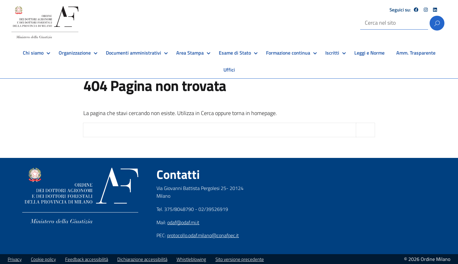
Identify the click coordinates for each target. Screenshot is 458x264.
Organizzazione (75, 52)
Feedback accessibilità (86, 259)
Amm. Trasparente (415, 52)
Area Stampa (190, 52)
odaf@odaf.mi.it (183, 222)
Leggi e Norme (369, 52)
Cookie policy (43, 259)
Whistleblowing (191, 259)
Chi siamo (33, 52)
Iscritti (332, 52)
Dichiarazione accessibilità (142, 259)
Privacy (15, 259)
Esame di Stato (235, 52)
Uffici (229, 69)
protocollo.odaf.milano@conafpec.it (203, 235)
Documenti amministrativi (133, 52)
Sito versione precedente (239, 259)
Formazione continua (288, 52)
